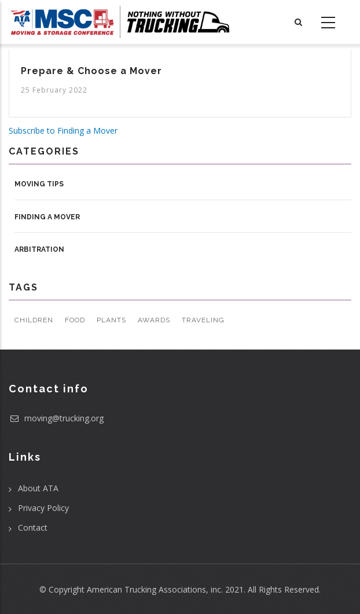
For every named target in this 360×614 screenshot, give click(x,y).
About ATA (38, 488)
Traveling (203, 320)
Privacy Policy (43, 507)
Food (75, 320)
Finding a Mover (47, 217)
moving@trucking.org (56, 418)
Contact (32, 527)
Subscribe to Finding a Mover (63, 130)
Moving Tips (39, 184)
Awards (154, 320)
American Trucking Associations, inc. (155, 589)
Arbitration (39, 249)
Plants (111, 320)
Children (33, 320)
